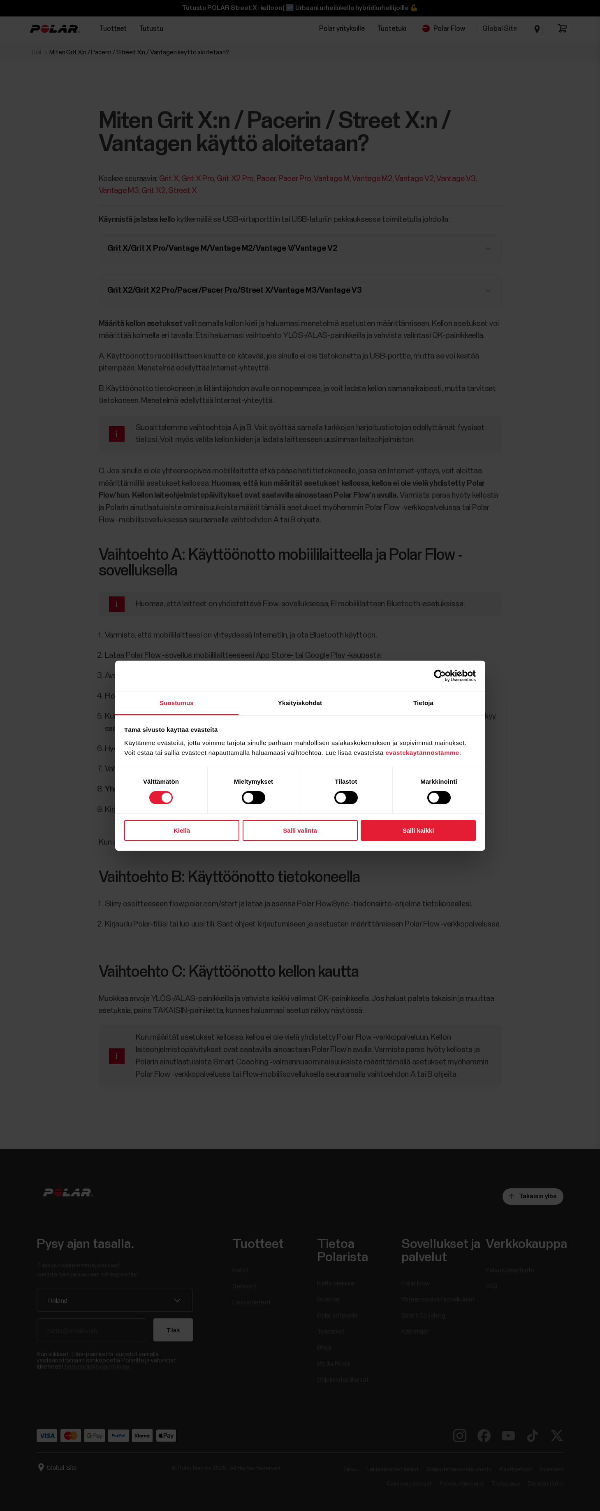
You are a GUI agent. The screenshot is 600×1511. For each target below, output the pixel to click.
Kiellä (182, 830)
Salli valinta (300, 830)
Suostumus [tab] (177, 702)
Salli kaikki (418, 830)
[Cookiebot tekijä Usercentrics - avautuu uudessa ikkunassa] (440, 676)
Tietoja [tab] (423, 702)
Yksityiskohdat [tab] (300, 702)
